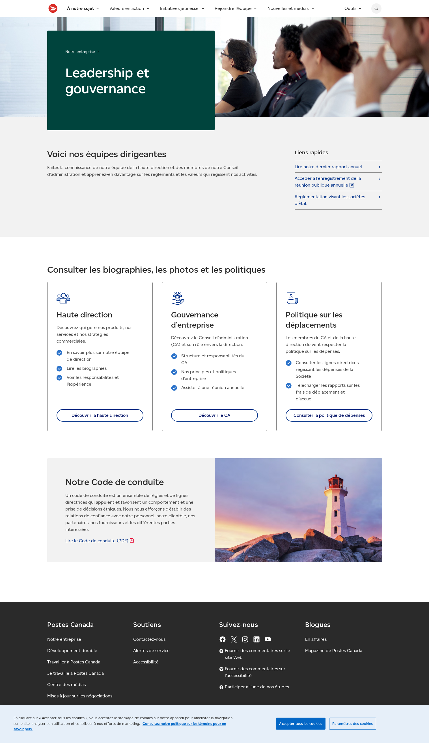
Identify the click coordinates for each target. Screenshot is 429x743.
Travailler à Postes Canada (73, 662)
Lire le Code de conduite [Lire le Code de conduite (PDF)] (100, 553)
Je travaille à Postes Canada (75, 673)
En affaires (316, 639)
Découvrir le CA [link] (214, 427)
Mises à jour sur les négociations (79, 696)
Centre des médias (66, 684)
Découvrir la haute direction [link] (100, 427)
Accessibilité (146, 662)
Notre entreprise (80, 64)
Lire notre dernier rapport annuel (328, 179)
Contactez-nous (149, 639)
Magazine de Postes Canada (333, 650)
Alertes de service (151, 650)
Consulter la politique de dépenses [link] (329, 427)
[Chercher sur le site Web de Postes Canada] (376, 21)
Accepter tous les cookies (300, 723)
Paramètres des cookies (352, 723)
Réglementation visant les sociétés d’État (330, 212)
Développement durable (72, 650)
